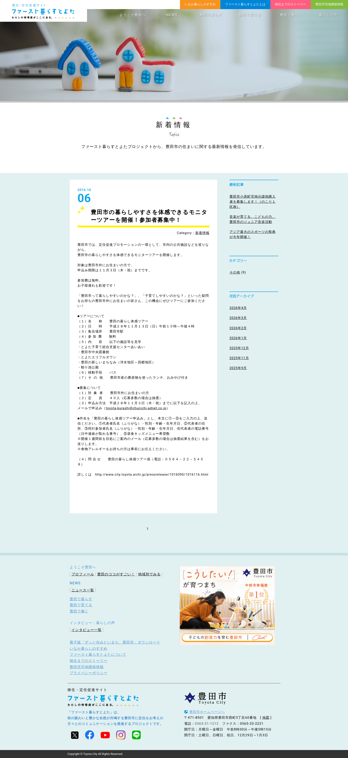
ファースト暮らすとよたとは (245, 4)
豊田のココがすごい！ (116, 574)
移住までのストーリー (290, 4)
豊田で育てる (250, 15)
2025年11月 (239, 358)
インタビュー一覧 (86, 630)
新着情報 (202, 233)
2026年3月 (238, 318)
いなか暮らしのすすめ (200, 4)
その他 (234, 272)
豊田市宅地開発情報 (329, 4)
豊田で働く (289, 15)
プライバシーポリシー (88, 673)
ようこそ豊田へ (132, 15)
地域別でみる (149, 574)
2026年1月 (238, 338)
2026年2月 (238, 328)
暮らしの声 (328, 15)
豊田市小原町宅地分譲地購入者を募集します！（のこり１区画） (252, 202)
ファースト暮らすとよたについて (98, 654)
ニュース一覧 (82, 590)
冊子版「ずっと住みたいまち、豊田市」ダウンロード (115, 642)
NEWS (171, 15)
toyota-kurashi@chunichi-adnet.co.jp (136, 408)
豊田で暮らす (211, 15)
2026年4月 (238, 308)
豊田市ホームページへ (207, 712)
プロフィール (82, 574)
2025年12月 (239, 348)
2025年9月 (238, 368)
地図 (265, 718)
